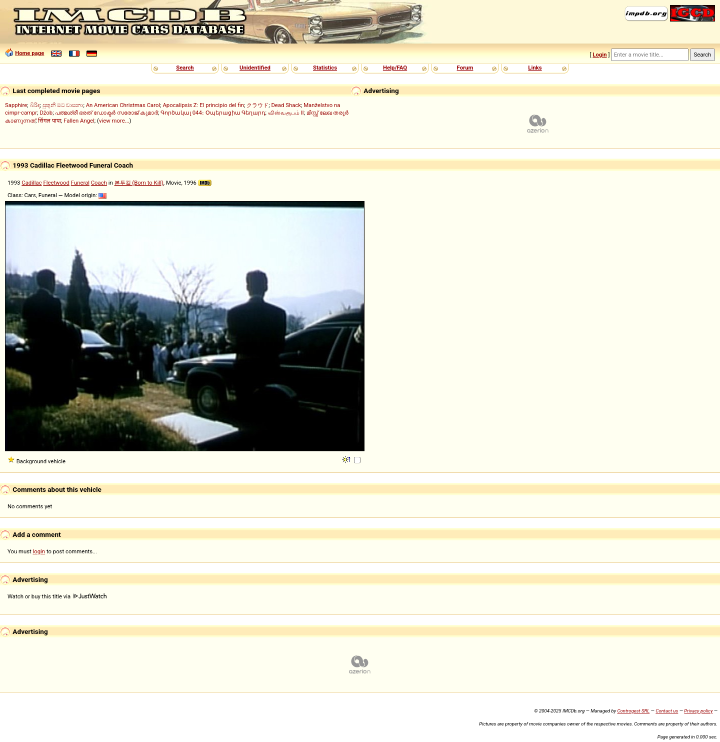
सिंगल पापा (49, 120)
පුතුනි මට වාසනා (63, 105)
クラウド (257, 105)
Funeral (80, 182)
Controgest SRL (633, 710)
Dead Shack (286, 105)
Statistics (325, 67)
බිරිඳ (35, 105)
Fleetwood (56, 182)
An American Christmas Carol (123, 105)
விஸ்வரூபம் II (286, 112)
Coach (99, 182)
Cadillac (32, 182)
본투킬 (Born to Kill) (139, 182)
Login (599, 54)
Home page (29, 53)
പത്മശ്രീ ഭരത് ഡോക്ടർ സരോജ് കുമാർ (106, 112)
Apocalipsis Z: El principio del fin (203, 105)
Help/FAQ (395, 67)
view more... (114, 120)
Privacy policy (698, 710)
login (39, 551)
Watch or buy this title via (57, 596)
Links (535, 67)
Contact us (667, 710)
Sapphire (16, 105)
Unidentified (255, 67)
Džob (46, 112)
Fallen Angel (79, 120)
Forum (465, 67)
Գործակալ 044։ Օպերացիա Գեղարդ (213, 112)
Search (185, 67)
